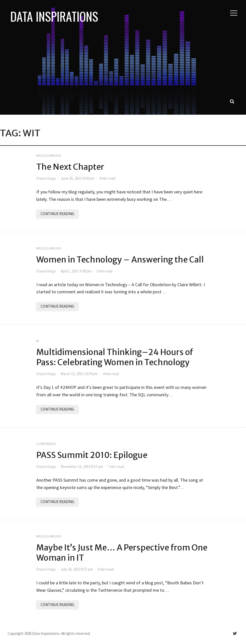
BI (37, 340)
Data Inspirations (54, 16)
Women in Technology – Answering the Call (120, 260)
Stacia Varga (46, 178)
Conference (46, 443)
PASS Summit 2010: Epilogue (91, 455)
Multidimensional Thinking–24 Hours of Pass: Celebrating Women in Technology (114, 357)
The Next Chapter (70, 167)
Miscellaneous (48, 155)
